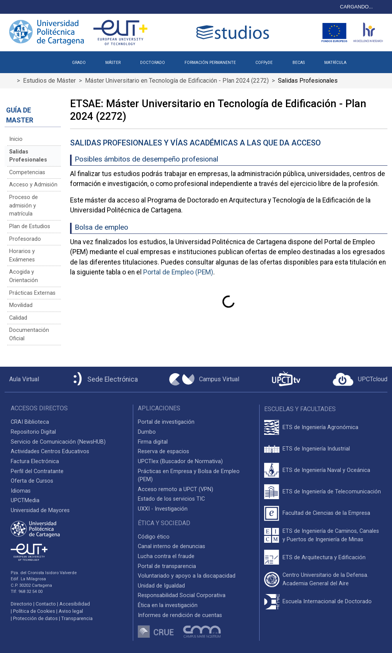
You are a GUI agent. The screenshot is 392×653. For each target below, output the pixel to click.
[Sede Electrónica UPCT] (104, 379)
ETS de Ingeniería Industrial (316, 449)
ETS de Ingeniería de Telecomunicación (332, 491)
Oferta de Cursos (32, 481)
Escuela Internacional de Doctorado (327, 601)
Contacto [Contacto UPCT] (46, 604)
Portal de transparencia (167, 566)
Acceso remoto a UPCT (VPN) (175, 489)
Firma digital (153, 442)
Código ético (154, 537)
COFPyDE (264, 62)
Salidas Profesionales (28, 156)
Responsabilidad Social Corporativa (181, 595)
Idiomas (21, 491)
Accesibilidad (74, 604)
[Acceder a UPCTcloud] (360, 379)
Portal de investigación (166, 422)
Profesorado (25, 239)
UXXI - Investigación (163, 509)
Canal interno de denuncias (171, 546)
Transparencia (77, 618)
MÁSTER (113, 62)
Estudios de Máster (49, 80)
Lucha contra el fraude (166, 556)
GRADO (79, 62)
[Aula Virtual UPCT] (22, 379)
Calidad (18, 318)
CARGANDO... (356, 7)
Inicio (16, 139)
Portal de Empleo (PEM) (178, 272)
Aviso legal (71, 611)
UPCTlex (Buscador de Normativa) (180, 461)
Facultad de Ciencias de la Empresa (326, 513)
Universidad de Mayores (40, 510)
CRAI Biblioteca (30, 422)
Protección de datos (35, 618)
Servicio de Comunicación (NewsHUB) (58, 442)
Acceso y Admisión (33, 184)
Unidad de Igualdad (161, 586)
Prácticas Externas (32, 293)
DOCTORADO (152, 62)
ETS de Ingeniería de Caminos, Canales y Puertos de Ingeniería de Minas (331, 535)
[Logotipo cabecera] (234, 32)
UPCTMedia (25, 500)
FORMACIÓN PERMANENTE (210, 62)
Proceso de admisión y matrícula (23, 205)
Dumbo (147, 432)
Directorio (21, 604)
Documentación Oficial (29, 334)
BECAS (298, 62)
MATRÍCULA (335, 62)
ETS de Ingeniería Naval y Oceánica (326, 470)
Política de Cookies (34, 611)
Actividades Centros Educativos (50, 451)
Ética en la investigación (168, 605)
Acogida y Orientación (23, 276)
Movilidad (21, 305)
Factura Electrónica (35, 461)
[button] (366, 60)
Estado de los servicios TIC (171, 499)
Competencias (27, 172)
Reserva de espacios (163, 451)
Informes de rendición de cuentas (180, 615)
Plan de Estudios (29, 226)
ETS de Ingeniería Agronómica (320, 427)
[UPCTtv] (286, 380)
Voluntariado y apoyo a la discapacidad (186, 576)
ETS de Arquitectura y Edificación (324, 557)
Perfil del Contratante (37, 471)
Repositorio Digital (33, 432)
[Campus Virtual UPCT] (204, 379)
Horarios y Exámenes (22, 255)
